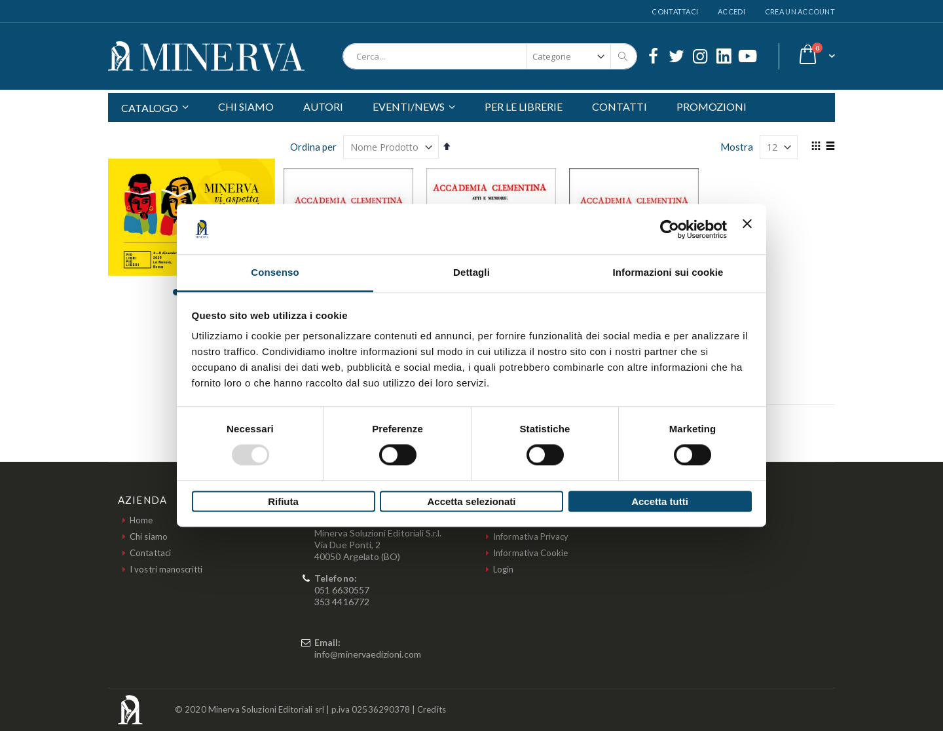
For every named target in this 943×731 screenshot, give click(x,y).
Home (141, 520)
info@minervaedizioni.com (367, 654)
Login (503, 569)
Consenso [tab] (275, 272)
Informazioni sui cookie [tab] (668, 272)
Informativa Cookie (530, 553)
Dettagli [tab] (471, 272)
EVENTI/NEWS (409, 106)
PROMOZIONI (711, 106)
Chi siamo (149, 536)
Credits (431, 709)
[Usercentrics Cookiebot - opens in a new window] (669, 229)
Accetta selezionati (471, 501)
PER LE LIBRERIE (524, 106)
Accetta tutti (659, 501)
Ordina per (313, 147)
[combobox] (489, 56)
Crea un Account (800, 11)
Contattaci (675, 11)
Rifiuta (283, 501)
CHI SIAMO (246, 106)
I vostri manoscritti (166, 569)
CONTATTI (619, 106)
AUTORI (323, 106)
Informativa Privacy (530, 536)
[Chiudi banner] (747, 229)
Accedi (731, 11)
